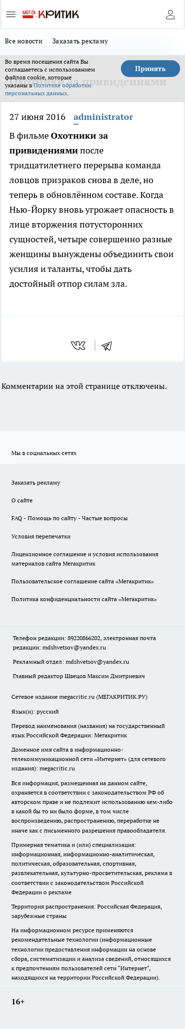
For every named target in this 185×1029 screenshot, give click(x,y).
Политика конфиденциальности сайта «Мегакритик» (84, 599)
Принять (150, 68)
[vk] (79, 345)
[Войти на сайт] (170, 14)
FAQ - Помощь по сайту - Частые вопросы (69, 518)
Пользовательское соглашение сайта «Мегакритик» (82, 581)
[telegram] (110, 345)
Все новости (23, 41)
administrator (103, 116)
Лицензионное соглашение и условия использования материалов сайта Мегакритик (84, 558)
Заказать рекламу (80, 41)
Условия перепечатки (41, 536)
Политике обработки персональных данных (48, 89)
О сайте (22, 500)
